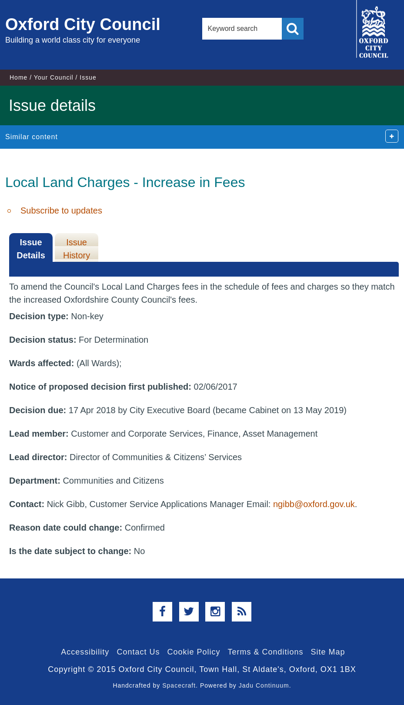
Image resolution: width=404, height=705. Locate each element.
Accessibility (85, 652)
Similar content (31, 136)
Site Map (328, 652)
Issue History (76, 248)
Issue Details (31, 248)
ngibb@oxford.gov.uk (314, 504)
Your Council (53, 77)
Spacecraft (179, 685)
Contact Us (138, 652)
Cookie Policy (193, 652)
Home (18, 77)
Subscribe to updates (61, 210)
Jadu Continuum (264, 685)
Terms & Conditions (266, 652)
